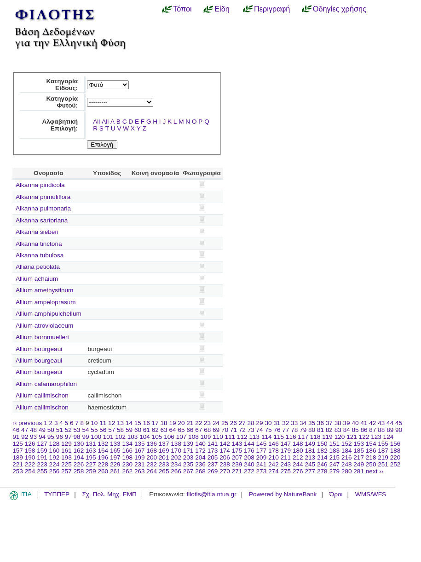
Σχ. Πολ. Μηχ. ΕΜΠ (109, 494)
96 (59, 436)
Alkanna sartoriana (42, 220)
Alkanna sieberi (37, 231)
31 (276, 423)
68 (207, 429)
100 (96, 436)
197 (115, 457)
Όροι (336, 494)
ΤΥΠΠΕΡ (56, 494)
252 (395, 464)
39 (346, 423)
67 (198, 429)
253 (17, 471)
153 (358, 443)
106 (169, 436)
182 (322, 450)
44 (389, 423)
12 (111, 423)
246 (322, 464)
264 (151, 471)
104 (144, 436)
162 (79, 450)
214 (322, 457)
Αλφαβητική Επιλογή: (60, 125)
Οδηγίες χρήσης (339, 9)
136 (151, 443)
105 (157, 436)
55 (94, 429)
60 (137, 429)
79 (303, 429)
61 (146, 429)
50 (50, 429)
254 (30, 471)
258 (79, 471)
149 (310, 443)
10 (94, 423)
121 (351, 436)
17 (155, 423)
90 (398, 429)
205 (213, 457)
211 (286, 457)
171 (188, 450)
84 (346, 429)
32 (285, 423)
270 (224, 471)
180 (298, 450)
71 (233, 429)
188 (395, 450)
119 (327, 436)
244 (298, 464)
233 (164, 464)
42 (372, 423)
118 (315, 436)
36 (320, 423)
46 (15, 429)
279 (334, 471)
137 (164, 443)
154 (371, 443)
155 (383, 443)
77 (285, 429)
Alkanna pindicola (40, 185)
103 (132, 436)
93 (33, 436)
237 (213, 464)
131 (91, 443)
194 (79, 457)
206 (224, 457)
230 (127, 464)
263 (139, 471)
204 (200, 457)
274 (273, 471)
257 (66, 471)
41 (363, 423)
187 (383, 450)
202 (176, 457)
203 (188, 457)
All (96, 121)
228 (103, 464)
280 (346, 471)
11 (102, 423)
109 (206, 436)
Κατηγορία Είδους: (62, 84)
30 (268, 423)
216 (346, 457)
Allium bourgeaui (39, 349)
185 (358, 450)
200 (151, 457)
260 (103, 471)
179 (286, 450)
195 (91, 457)
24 (216, 423)
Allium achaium (37, 278)
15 (137, 423)
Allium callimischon (42, 395)
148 (298, 443)
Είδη (222, 9)
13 (120, 423)
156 (395, 443)
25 (224, 423)
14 (129, 423)
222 (30, 464)
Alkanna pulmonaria (43, 208)
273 (261, 471)
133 (115, 443)
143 (237, 443)
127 (42, 443)
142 (224, 443)
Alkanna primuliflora (43, 196)
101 (108, 436)
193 (66, 457)
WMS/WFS (370, 494)
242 (273, 464)
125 (17, 443)
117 (303, 436)
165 (115, 450)
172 (200, 450)
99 (85, 436)
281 (358, 471)
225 (66, 464)
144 (249, 443)
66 (189, 429)
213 (310, 457)
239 (237, 464)
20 (181, 423)
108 (193, 436)
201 (164, 457)
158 (30, 450)
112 (242, 436)
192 (54, 457)
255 (42, 471)
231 (139, 464)
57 (111, 429)
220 (395, 457)
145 (261, 443)
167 (139, 450)
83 (337, 429)
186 (371, 450)
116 (291, 436)
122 (364, 436)
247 (334, 464)
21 (189, 423)
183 (334, 450)
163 (91, 450)
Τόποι (182, 9)
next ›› (375, 471)
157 (17, 450)
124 (388, 436)
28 (251, 423)
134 (127, 443)
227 (91, 464)
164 (103, 450)
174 (224, 450)
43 (381, 423)
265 (164, 471)
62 (155, 429)
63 (164, 429)
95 (50, 436)
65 (181, 429)
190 (30, 457)
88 (381, 429)
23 (207, 423)
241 (261, 464)
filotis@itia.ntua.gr (211, 494)
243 (286, 464)
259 (91, 471)
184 (346, 450)
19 (172, 423)
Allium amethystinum (44, 290)
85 (355, 429)
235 (188, 464)
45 (398, 423)
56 (102, 429)
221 (17, 464)
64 (172, 429)
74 (259, 429)
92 (24, 436)
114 (266, 436)
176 (249, 450)
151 (334, 443)
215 (334, 457)
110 (218, 436)
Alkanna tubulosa (39, 255)
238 (224, 464)
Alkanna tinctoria (39, 243)
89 (389, 429)
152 (346, 443)
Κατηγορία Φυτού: (62, 102)
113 (254, 436)
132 (103, 443)
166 (127, 450)
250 (371, 464)
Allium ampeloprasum (46, 302)
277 (310, 471)
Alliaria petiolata (38, 266)
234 (176, 464)
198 (127, 457)
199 (139, 457)
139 (188, 443)
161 (66, 450)
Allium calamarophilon (46, 383)
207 (237, 457)
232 (151, 464)
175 (237, 450)
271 (237, 471)
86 (363, 429)
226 (79, 464)
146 (273, 443)
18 (164, 423)
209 (261, 457)
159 (42, 450)
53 (77, 429)
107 (181, 436)
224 (54, 464)
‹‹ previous (27, 423)
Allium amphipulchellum (48, 313)
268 (200, 471)
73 (251, 429)
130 (79, 443)
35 (311, 423)
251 (383, 464)
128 (54, 443)
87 (372, 429)
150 (322, 443)
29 (259, 423)
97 (68, 436)
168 (151, 450)
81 (320, 429)
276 (298, 471)
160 (54, 450)
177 (261, 450)
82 (329, 429)
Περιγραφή (272, 9)
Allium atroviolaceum (44, 325)
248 (346, 464)
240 (249, 464)
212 (298, 457)
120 (339, 436)
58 (120, 429)
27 (242, 423)
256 (54, 471)
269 (213, 471)
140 (200, 443)
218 (371, 457)
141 (213, 443)
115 (278, 436)
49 (42, 429)
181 (310, 450)
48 (33, 429)
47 (24, 429)
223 (42, 464)
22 (198, 423)
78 (294, 429)
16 (146, 423)
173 (213, 450)
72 (242, 429)
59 (129, 429)
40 (355, 423)
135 (139, 443)
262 (127, 471)
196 (103, 457)
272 (249, 471)
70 (224, 429)
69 (216, 429)
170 (176, 450)
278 (322, 471)
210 (273, 457)
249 (358, 464)
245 (310, 464)
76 (276, 429)
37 (329, 423)
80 (311, 429)
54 (85, 429)
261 (115, 471)
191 (42, 457)
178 (273, 450)
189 (17, 457)
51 (59, 429)
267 (188, 471)
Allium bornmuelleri (42, 337)
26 (233, 423)
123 (376, 436)
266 (176, 471)
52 (68, 429)
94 (42, 436)
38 (337, 423)
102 (120, 436)
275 (286, 471)
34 (303, 423)
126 (30, 443)
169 (164, 450)
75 (268, 429)
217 (358, 457)
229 (115, 464)
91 (15, 436)
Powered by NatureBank (283, 494)
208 (249, 457)
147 (286, 443)
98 (77, 436)
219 (383, 457)
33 (294, 423)
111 (230, 436)
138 (176, 443)
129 (66, 443)
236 (200, 464)
